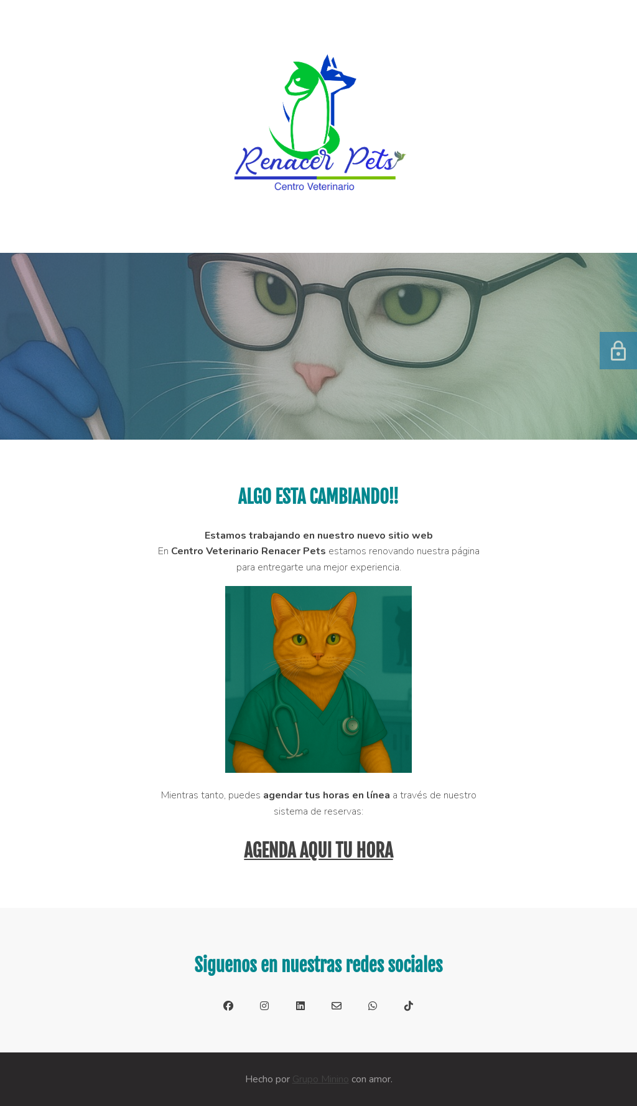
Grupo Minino (320, 1079)
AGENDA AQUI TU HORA (318, 850)
